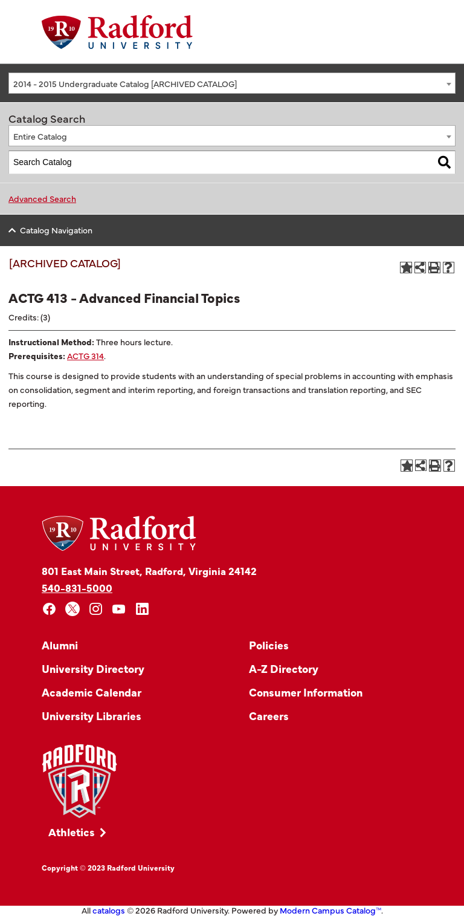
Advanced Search (42, 198)
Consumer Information (305, 692)
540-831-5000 (77, 587)
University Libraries (91, 715)
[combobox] (232, 83)
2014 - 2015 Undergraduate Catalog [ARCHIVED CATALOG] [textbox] (125, 83)
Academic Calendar (91, 692)
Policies (269, 644)
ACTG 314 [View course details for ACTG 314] (85, 355)
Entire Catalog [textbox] (40, 136)
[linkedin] (142, 609)
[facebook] (49, 609)
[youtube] (119, 609)
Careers (269, 715)
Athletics (71, 831)
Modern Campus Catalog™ (330, 910)
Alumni (60, 644)
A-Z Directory (283, 668)
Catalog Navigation (56, 230)
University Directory (93, 668)
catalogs (108, 910)
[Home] (117, 32)
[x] (72, 609)
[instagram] (95, 609)
